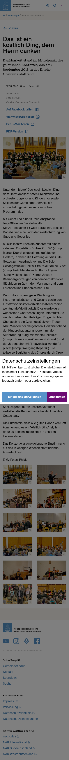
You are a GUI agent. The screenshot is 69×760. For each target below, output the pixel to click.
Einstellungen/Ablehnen (24, 397)
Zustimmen (57, 397)
